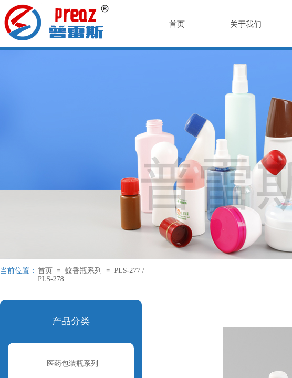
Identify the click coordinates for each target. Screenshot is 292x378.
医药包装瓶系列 (72, 364)
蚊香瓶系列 (83, 271)
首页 (45, 271)
